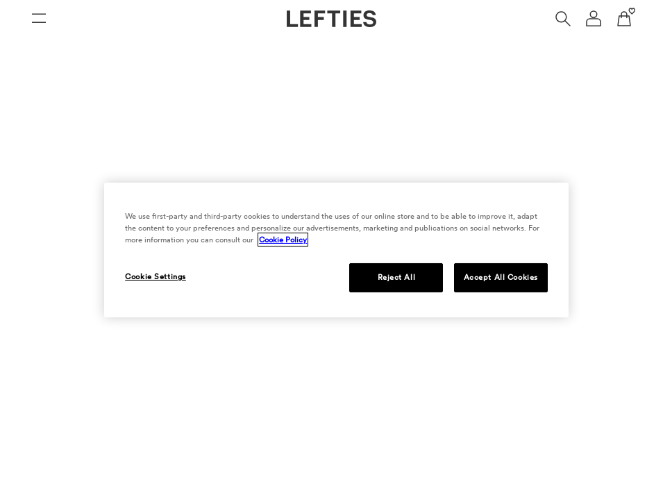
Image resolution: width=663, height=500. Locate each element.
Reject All (397, 277)
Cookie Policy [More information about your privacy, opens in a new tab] (283, 239)
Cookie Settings (155, 276)
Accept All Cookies (501, 277)
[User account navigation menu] (593, 19)
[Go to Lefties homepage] (331, 18)
